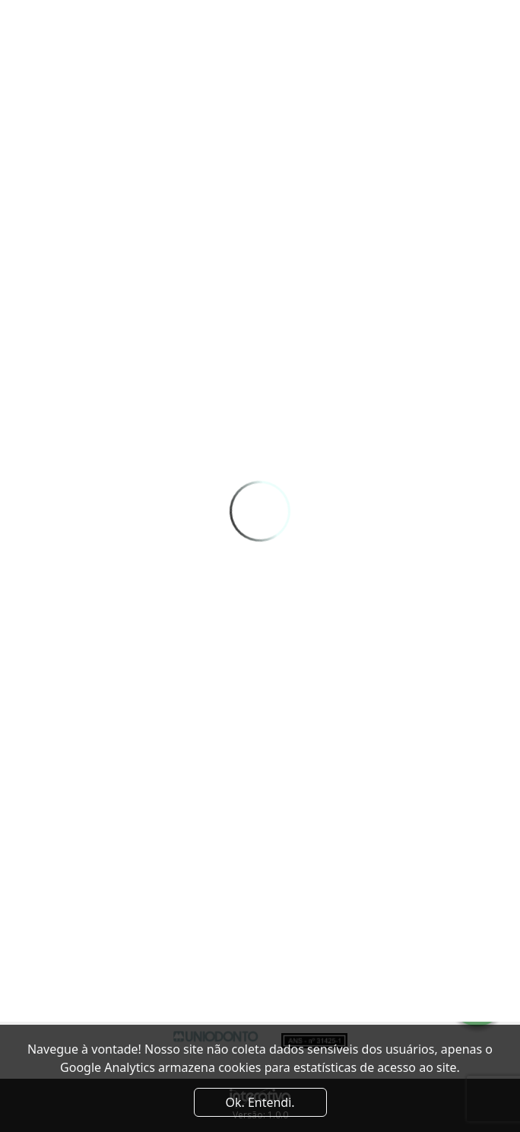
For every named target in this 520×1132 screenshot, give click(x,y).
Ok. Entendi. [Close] (259, 1102)
